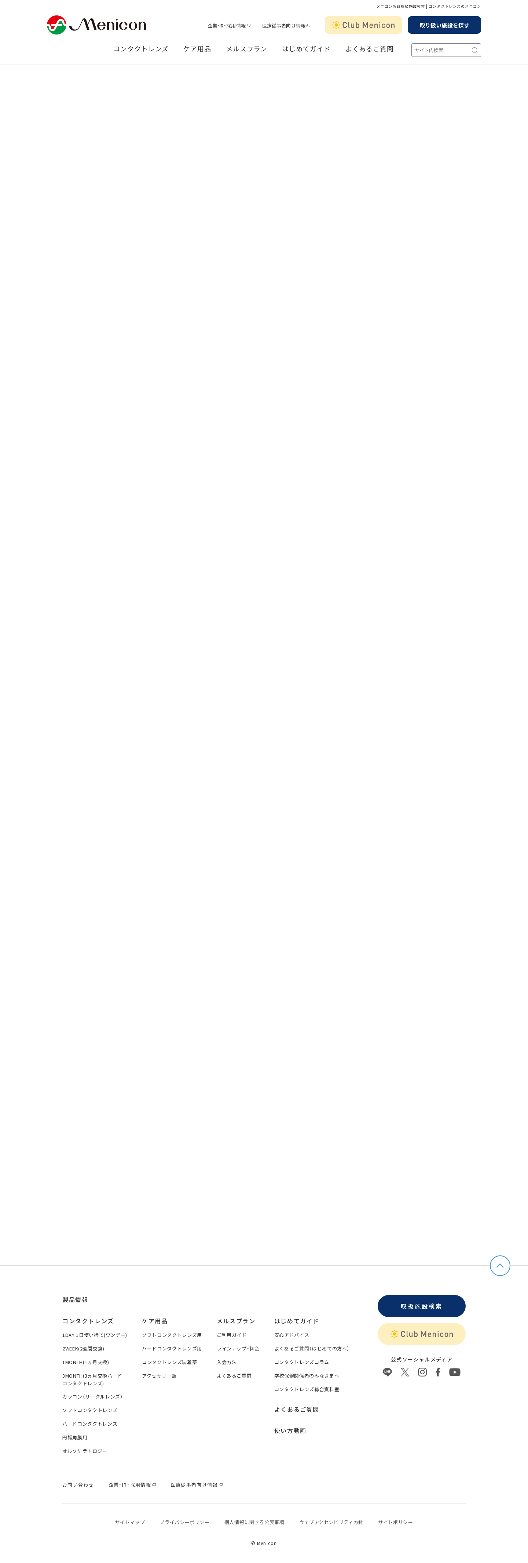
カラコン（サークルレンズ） (92, 1396)
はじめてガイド (306, 49)
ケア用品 (197, 49)
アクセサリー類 (159, 1375)
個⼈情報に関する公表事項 (254, 1522)
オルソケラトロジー (84, 1450)
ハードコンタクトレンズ (89, 1423)
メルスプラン (246, 49)
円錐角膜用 (74, 1437)
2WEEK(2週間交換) (83, 1348)
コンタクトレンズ (141, 49)
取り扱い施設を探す (444, 25)
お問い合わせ (78, 1484)
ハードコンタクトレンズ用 (172, 1348)
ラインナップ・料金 (238, 1348)
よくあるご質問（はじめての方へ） (312, 1348)
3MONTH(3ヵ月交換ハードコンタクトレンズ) (92, 1379)
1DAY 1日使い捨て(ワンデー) (94, 1334)
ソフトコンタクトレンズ (89, 1410)
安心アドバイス (291, 1334)
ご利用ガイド (232, 1334)
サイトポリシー (395, 1522)
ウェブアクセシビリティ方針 (331, 1522)
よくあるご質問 (369, 49)
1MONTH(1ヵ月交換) (85, 1362)
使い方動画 (290, 1430)
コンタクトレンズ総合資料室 (306, 1389)
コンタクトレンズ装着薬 (169, 1362)
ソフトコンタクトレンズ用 (172, 1334)
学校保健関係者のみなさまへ (306, 1375)
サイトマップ (130, 1522)
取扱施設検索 (421, 1306)
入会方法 (227, 1362)
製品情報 (75, 1299)
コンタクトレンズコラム (301, 1362)
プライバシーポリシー (185, 1522)
